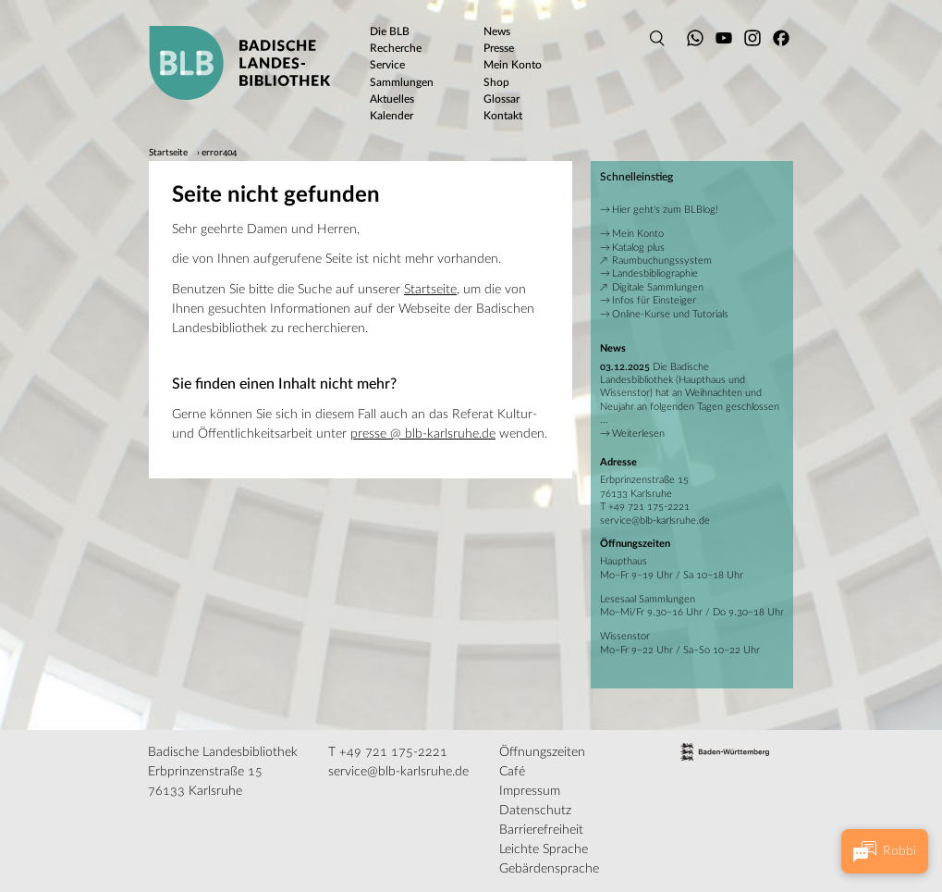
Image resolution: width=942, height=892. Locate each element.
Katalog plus (638, 247)
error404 (219, 152)
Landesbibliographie (655, 273)
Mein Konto (638, 234)
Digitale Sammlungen (657, 287)
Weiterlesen (638, 433)
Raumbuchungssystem (662, 260)
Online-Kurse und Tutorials (670, 314)
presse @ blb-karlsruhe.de (422, 433)
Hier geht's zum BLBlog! (665, 209)
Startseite (168, 152)
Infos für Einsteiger (654, 300)
